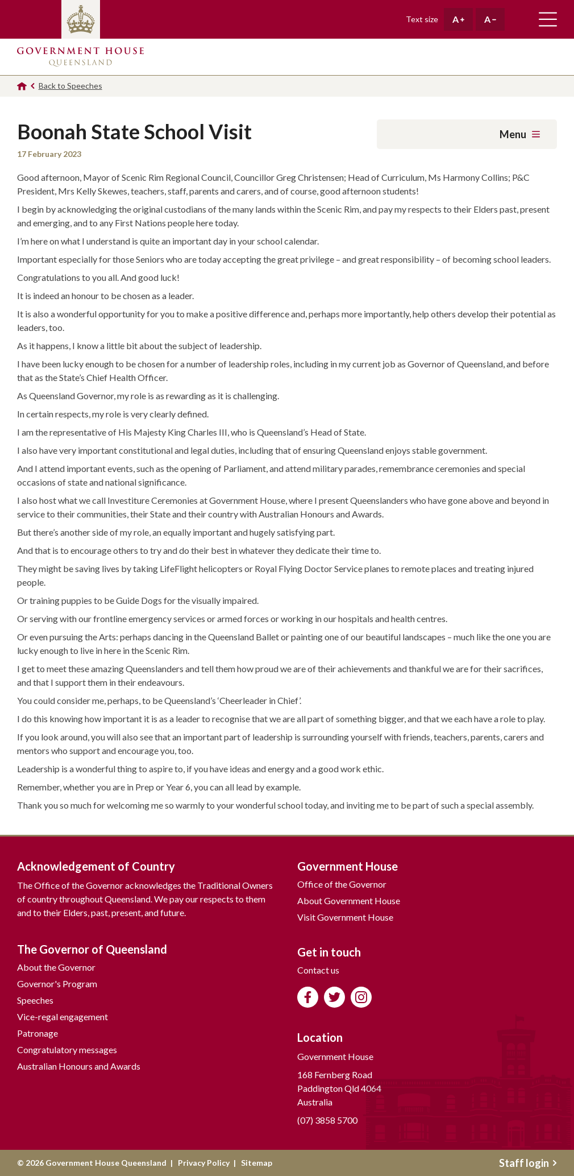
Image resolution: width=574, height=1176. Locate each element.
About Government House (348, 900)
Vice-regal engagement (62, 1016)
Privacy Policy (204, 1162)
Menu (520, 134)
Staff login (528, 1163)
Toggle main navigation (548, 19)
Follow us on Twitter (334, 997)
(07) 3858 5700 (327, 1120)
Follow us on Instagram (361, 997)
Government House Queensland (80, 57)
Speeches (35, 1000)
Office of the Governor (341, 884)
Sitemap (256, 1162)
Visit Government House (345, 917)
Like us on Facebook (308, 997)
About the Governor (56, 967)
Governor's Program (57, 983)
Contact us (318, 969)
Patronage (37, 1033)
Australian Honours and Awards (78, 1066)
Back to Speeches (70, 85)
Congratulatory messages (67, 1049)
